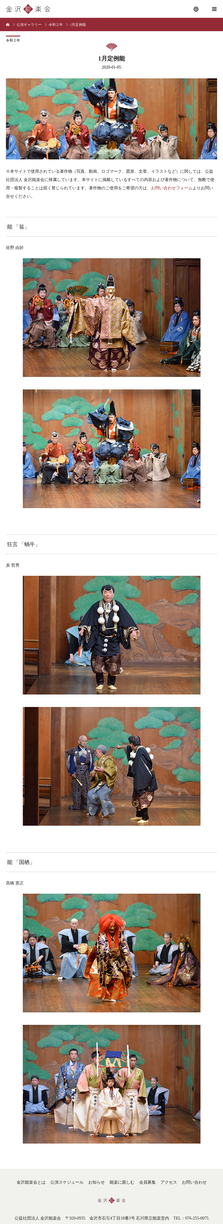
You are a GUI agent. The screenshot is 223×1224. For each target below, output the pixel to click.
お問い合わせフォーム (171, 188)
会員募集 (147, 1182)
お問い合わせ (194, 1182)
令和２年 (13, 40)
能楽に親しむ (122, 1182)
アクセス (169, 1182)
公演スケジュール (67, 1182)
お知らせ (96, 1182)
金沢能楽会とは (31, 1182)
